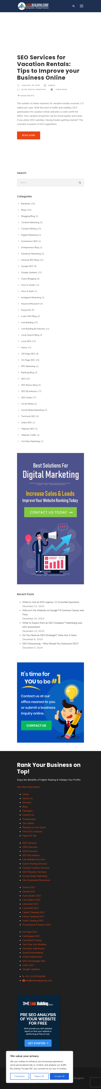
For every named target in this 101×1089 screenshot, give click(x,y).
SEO (23, 378)
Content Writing (29, 228)
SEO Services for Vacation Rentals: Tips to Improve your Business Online (48, 67)
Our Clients (28, 823)
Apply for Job (29, 835)
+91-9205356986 (34, 976)
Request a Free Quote (34, 827)
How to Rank (27, 291)
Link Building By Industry (33, 328)
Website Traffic (28, 435)
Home (25, 794)
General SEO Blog (30, 260)
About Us (27, 798)
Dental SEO (28, 891)
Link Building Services (33, 859)
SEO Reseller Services (34, 872)
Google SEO (27, 266)
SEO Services (29, 843)
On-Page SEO (28, 360)
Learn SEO (28, 965)
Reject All (39, 1076)
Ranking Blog (27, 372)
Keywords (26, 310)
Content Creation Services (36, 868)
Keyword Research (30, 303)
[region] (39, 1067)
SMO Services (29, 851)
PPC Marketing (28, 366)
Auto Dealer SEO (31, 895)
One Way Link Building (34, 944)
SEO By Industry (37, 89)
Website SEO (27, 428)
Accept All (59, 1076)
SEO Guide (26, 397)
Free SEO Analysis (32, 831)
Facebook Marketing (31, 253)
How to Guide (28, 285)
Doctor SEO (28, 887)
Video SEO (26, 422)
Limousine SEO (30, 904)
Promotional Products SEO (36, 924)
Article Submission (32, 956)
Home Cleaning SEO (33, 916)
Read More (28, 135)
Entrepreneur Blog (30, 247)
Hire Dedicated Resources (36, 880)
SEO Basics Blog (29, 385)
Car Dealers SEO (31, 900)
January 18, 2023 (30, 85)
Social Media (27, 403)
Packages (27, 810)
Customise (20, 1076)
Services (26, 802)
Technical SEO (28, 416)
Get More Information (28, 787)
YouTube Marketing (30, 441)
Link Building (27, 322)
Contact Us (28, 815)
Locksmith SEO (30, 908)
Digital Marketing (29, 235)
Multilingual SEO (31, 936)
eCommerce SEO (29, 241)
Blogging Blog (28, 216)
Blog (24, 89)
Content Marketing (30, 222)
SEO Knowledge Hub (33, 961)
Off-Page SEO (28, 353)
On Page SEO (29, 932)
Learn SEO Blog (29, 316)
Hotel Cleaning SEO (33, 920)
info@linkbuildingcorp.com (37, 980)
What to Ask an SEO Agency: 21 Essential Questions (50, 602)
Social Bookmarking (32, 952)
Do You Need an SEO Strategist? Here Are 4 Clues (49, 635)
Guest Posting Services (34, 863)
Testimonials (29, 819)
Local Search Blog (30, 335)
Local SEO (26, 341)
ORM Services (30, 847)
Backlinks (25, 203)
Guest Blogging (28, 278)
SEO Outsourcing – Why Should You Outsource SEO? (50, 643)
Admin (51, 85)
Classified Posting (32, 940)
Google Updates (29, 272)
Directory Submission (33, 948)
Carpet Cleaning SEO (33, 912)
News (24, 347)
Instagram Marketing (31, 297)
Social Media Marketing (32, 410)
